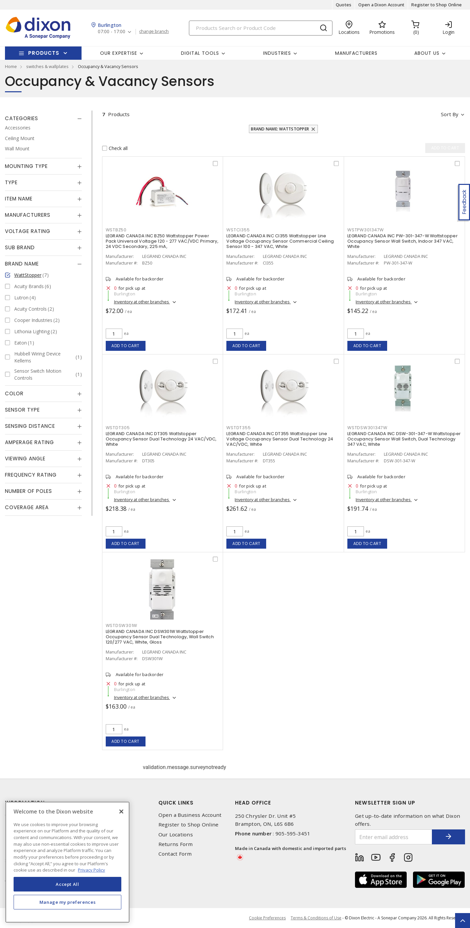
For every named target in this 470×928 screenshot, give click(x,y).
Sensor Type (22, 409)
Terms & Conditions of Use (316, 918)
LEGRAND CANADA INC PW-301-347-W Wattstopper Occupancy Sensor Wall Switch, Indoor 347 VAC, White (402, 241)
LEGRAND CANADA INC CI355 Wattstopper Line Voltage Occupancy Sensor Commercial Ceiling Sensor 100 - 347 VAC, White (280, 241)
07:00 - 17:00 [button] (111, 32)
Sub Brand (20, 247)
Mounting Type (26, 166)
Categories (21, 118)
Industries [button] (277, 53)
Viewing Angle (25, 458)
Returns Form (175, 844)
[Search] (260, 28)
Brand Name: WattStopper (280, 129)
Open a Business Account (190, 815)
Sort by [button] (449, 114)
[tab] (43, 118)
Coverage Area (27, 507)
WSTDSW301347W (367, 427)
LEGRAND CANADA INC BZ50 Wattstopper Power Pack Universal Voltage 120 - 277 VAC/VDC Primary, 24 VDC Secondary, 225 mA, (162, 241)
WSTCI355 (238, 230)
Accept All (67, 884)
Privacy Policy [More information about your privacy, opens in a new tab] (91, 870)
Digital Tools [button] (200, 53)
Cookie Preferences (267, 918)
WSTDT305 (118, 427)
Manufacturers (356, 53)
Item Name (18, 198)
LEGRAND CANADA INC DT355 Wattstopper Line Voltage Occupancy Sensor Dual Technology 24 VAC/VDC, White (279, 439)
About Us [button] (427, 53)
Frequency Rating (31, 474)
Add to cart (125, 345)
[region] (67, 862)
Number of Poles (28, 491)
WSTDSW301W (122, 625)
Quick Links (176, 802)
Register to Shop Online (436, 5)
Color (14, 393)
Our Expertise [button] (118, 53)
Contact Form (175, 854)
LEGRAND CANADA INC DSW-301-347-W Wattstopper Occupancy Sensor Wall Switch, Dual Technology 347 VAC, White (404, 439)
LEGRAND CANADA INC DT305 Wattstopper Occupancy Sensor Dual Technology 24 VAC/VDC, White (161, 439)
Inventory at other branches (142, 302)
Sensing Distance (30, 426)
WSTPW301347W (365, 230)
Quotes (344, 5)
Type (11, 182)
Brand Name (22, 263)
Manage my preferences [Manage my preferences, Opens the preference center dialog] (67, 902)
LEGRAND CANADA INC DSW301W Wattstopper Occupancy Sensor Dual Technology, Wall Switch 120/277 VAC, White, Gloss (160, 637)
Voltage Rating (27, 231)
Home (11, 66)
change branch (154, 31)
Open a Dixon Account (381, 5)
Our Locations (175, 834)
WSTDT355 (238, 427)
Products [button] (43, 52)
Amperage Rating (29, 442)
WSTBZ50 (116, 230)
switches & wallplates (47, 66)
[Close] (121, 811)
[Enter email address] (393, 836)
